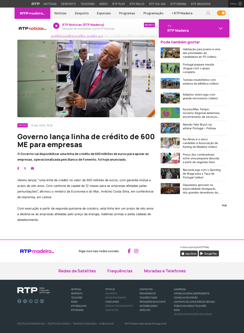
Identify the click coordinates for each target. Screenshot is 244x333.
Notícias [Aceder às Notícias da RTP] (50, 3)
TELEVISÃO (76, 297)
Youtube (36, 301)
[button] (208, 13)
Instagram (31, 301)
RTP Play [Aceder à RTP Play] (118, 3)
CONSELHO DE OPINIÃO (186, 297)
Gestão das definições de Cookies (193, 314)
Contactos (111, 310)
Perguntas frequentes (119, 306)
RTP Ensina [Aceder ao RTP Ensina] (178, 3)
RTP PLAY (110, 289)
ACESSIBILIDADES (148, 306)
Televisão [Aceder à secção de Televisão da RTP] (88, 3)
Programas (127, 13)
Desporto (82, 13)
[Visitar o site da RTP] (36, 4)
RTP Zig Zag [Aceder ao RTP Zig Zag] (157, 3)
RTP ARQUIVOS (78, 306)
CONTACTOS (146, 289)
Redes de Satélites (77, 271)
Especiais (104, 13)
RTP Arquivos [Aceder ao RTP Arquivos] (201, 3)
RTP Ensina (77, 310)
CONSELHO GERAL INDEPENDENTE (191, 293)
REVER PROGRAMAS (115, 297)
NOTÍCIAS (76, 289)
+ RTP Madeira (182, 13)
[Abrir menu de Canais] (193, 28)
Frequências (120, 271)
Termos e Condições (85, 323)
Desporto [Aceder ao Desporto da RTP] (68, 3)
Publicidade (106, 323)
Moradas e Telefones (165, 271)
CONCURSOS (112, 301)
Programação (153, 13)
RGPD (177, 310)
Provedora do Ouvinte (153, 301)
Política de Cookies (59, 323)
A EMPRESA (180, 289)
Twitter (25, 301)
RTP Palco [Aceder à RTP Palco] (137, 3)
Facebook (19, 301)
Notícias (60, 13)
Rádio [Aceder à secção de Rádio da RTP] (104, 3)
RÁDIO (74, 301)
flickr (42, 301)
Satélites (145, 310)
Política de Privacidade (31, 323)
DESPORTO (76, 293)
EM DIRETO (111, 293)
